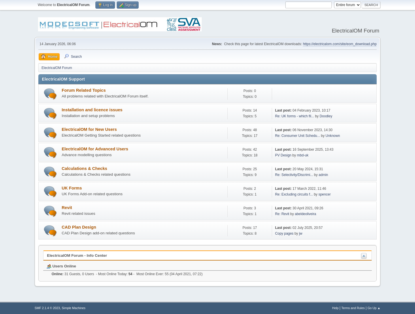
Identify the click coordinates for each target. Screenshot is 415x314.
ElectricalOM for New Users (89, 129)
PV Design (283, 155)
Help (335, 308)
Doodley (326, 116)
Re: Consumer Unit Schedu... (297, 136)
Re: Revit (282, 214)
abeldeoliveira (305, 214)
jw (300, 233)
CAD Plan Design (79, 227)
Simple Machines (73, 308)
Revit (67, 207)
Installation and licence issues (92, 110)
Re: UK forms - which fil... (294, 116)
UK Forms (72, 188)
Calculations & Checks (84, 168)
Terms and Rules (353, 308)
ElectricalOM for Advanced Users (95, 149)
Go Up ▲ (373, 308)
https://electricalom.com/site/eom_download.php (340, 44)
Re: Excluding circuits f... (294, 194)
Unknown (333, 136)
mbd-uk (302, 155)
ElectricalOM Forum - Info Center (77, 255)
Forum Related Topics (84, 90)
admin (323, 175)
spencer (324, 194)
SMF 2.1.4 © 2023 (47, 308)
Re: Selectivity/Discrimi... (294, 175)
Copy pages (284, 233)
